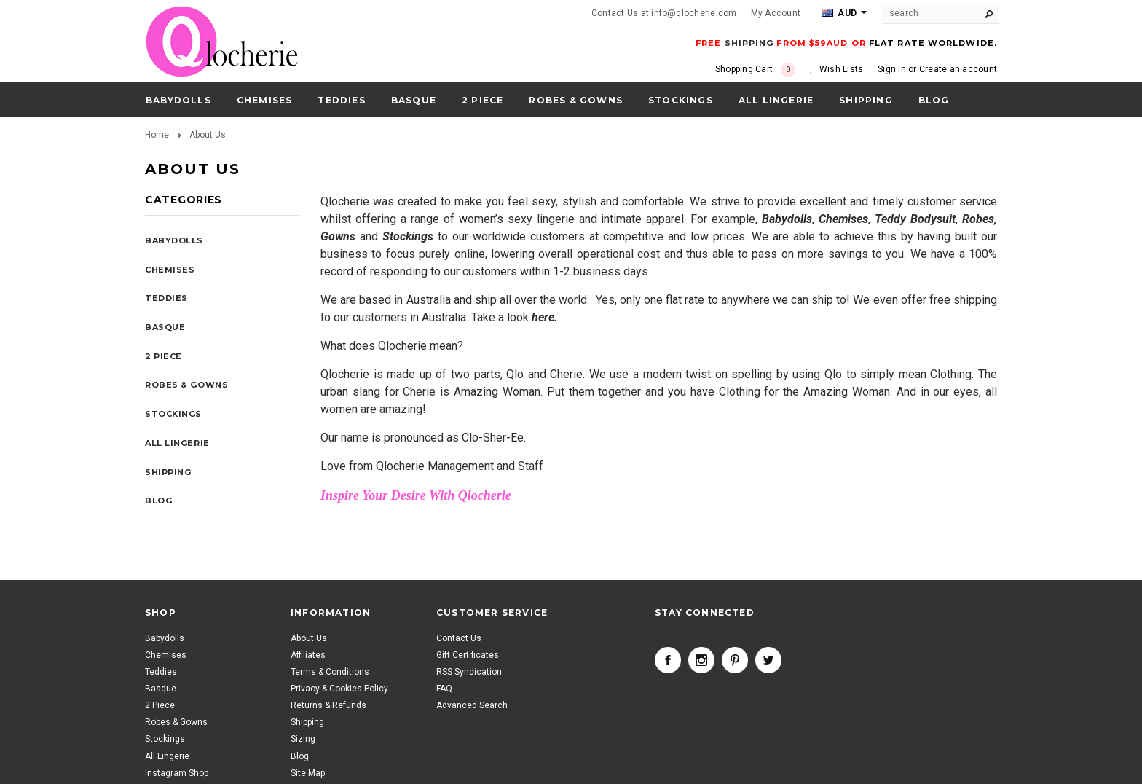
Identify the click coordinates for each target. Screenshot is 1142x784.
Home (157, 135)
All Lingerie (776, 100)
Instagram (701, 660)
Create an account (958, 69)
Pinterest (735, 660)
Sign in (892, 69)
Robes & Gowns (576, 100)
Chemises (265, 100)
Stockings (680, 100)
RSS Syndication (469, 672)
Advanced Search (472, 705)
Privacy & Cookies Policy (339, 688)
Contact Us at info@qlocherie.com (664, 13)
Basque (413, 100)
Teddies (341, 100)
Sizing (303, 739)
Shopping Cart (755, 70)
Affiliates (308, 655)
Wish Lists (841, 69)
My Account (775, 13)
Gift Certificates (467, 655)
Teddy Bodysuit (915, 219)
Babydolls (178, 100)
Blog (300, 756)
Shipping (307, 722)
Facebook (668, 660)
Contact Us (458, 638)
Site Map (308, 773)
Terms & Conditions (330, 672)
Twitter (768, 660)
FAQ (444, 688)
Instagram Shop (176, 773)
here (543, 317)
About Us (309, 638)
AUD (839, 13)
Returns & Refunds (328, 705)
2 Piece (482, 100)
